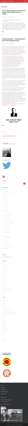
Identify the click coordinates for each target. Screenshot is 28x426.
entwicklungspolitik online (6, 310)
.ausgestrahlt (4, 299)
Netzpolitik (6, 226)
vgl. (20, 76)
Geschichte (6, 237)
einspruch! (4, 271)
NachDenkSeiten (5, 21)
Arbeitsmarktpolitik (7, 211)
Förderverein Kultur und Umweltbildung (9, 312)
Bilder (5, 197)
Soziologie (6, 248)
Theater (5, 206)
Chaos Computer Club (6, 307)
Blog (4, 189)
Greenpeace (4, 316)
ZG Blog (3, 292)
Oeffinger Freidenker (6, 290)
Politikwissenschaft (7, 244)
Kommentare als (4, 391)
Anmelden (2, 387)
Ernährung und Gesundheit (8, 191)
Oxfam (3, 333)
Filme (5, 201)
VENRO (3, 341)
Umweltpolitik (6, 230)
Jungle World (4, 322)
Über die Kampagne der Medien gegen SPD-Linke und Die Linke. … (14, 12)
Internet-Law (4, 282)
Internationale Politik (8, 224)
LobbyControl (4, 329)
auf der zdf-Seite (16, 28)
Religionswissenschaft (8, 246)
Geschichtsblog (5, 277)
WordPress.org (3, 393)
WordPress (20, 424)
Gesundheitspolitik (7, 219)
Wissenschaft (6, 236)
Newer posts (4, 131)
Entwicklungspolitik (7, 215)
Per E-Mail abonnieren (5, 401)
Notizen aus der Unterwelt (7, 288)
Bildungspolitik (6, 213)
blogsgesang (4, 267)
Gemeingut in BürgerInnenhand (7, 314)
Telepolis (4, 337)
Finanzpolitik (6, 217)
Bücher (5, 199)
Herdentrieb (4, 279)
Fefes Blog (4, 273)
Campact (4, 305)
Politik (5, 209)
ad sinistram (4, 263)
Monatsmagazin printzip (6, 331)
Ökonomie (6, 239)
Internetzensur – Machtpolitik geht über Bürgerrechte (13, 40)
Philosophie (6, 241)
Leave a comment (11, 17)
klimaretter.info (5, 324)
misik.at (3, 284)
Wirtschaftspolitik (7, 232)
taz (3, 335)
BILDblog (4, 265)
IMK (3, 318)
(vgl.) (18, 62)
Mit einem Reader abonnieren (6, 399)
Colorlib (13, 424)
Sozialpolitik (6, 228)
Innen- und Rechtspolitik (8, 221)
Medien (5, 196)
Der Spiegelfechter (5, 269)
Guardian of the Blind (7, 1)
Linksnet (3, 326)
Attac (3, 301)
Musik (5, 203)
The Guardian (4, 339)
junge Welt (4, 320)
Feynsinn (4, 275)
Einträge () (3, 389)
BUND (3, 303)
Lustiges (5, 194)
